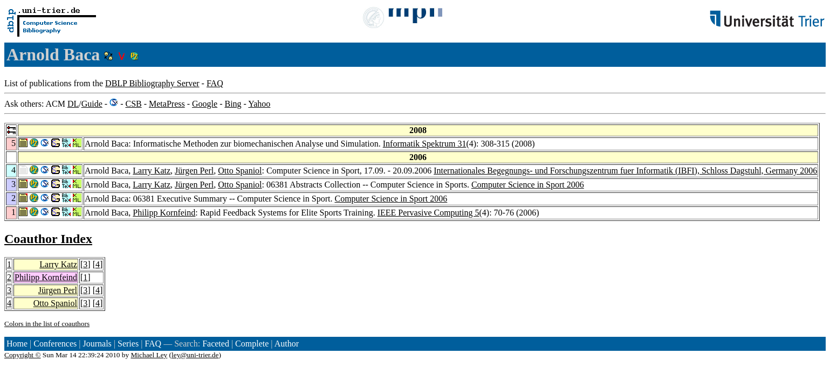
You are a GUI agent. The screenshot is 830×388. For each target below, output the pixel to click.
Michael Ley (149, 355)
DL (73, 103)
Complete (252, 343)
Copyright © (22, 355)
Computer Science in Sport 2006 (527, 184)
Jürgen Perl (194, 170)
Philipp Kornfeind (164, 212)
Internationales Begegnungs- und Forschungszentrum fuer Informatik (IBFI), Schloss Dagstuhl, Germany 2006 (625, 170)
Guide (91, 103)
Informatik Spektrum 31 (425, 143)
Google (204, 103)
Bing (232, 103)
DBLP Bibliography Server (152, 83)
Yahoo (259, 103)
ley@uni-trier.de (195, 355)
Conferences (55, 343)
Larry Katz (151, 170)
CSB (133, 103)
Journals (97, 343)
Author (287, 343)
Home (17, 343)
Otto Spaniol (240, 170)
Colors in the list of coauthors (47, 324)
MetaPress (167, 103)
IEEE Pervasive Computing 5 (428, 212)
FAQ (215, 83)
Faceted (215, 343)
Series (128, 343)
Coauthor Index (48, 239)
